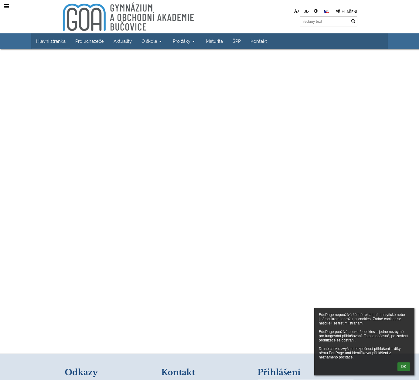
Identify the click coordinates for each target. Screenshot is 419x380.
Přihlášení (346, 11)
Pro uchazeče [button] (89, 41)
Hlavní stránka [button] (51, 41)
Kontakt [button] (258, 41)
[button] (326, 11)
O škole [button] (152, 41)
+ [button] (297, 11)
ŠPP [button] (237, 41)
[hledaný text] (328, 21)
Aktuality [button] (123, 41)
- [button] (306, 11)
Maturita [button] (214, 41)
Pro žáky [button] (184, 41)
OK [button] (403, 367)
